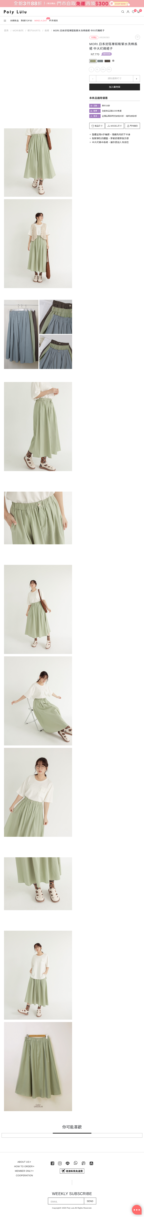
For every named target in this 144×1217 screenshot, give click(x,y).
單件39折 (106, 54)
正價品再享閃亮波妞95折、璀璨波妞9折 (119, 116)
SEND (90, 1201)
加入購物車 (115, 87)
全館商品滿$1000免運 (111, 111)
